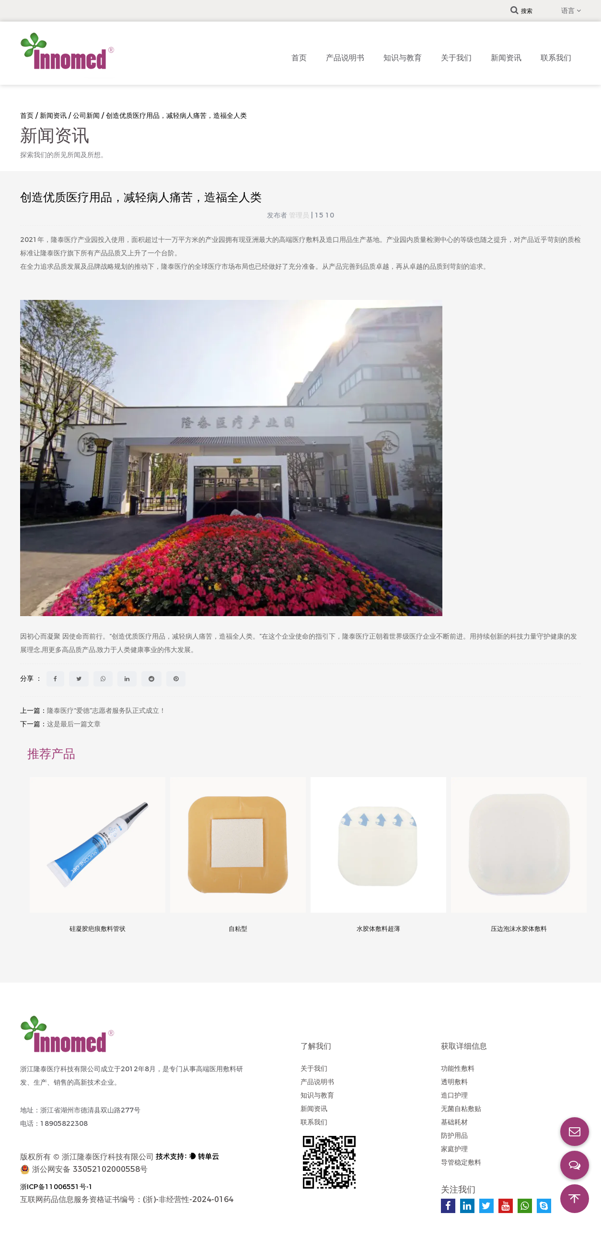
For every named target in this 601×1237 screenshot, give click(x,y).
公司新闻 (86, 115)
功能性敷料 (457, 1068)
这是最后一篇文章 (74, 724)
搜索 (521, 10)
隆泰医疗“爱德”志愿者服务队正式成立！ (106, 710)
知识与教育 (402, 57)
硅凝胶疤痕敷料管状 (97, 928)
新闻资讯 (506, 57)
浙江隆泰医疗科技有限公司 (108, 1156)
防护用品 (454, 1135)
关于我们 (456, 57)
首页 (299, 57)
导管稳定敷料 (461, 1162)
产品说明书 (345, 57)
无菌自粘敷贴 (461, 1108)
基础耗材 (454, 1122)
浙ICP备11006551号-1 (56, 1186)
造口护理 (454, 1095)
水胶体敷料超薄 (378, 928)
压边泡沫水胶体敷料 (519, 928)
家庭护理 (454, 1149)
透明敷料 (454, 1081)
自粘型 (238, 928)
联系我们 (556, 57)
